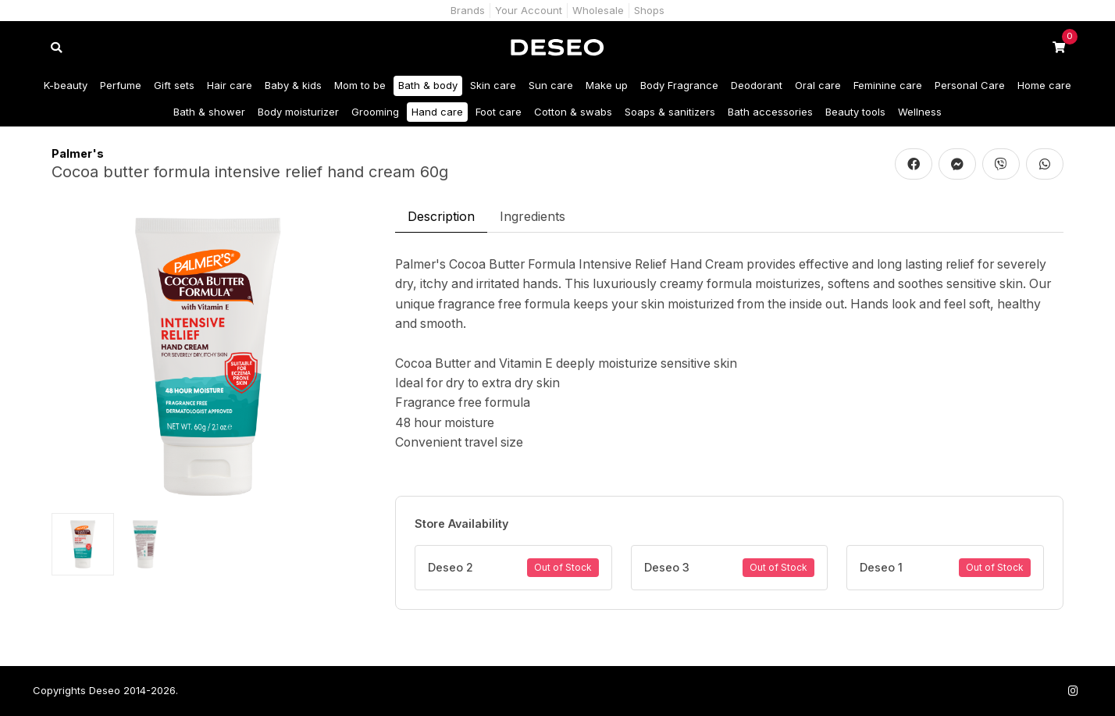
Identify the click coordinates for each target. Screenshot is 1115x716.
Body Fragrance (679, 85)
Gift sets (174, 85)
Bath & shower (209, 111)
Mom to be (360, 85)
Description (441, 216)
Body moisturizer (298, 111)
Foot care (499, 111)
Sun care (551, 85)
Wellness (920, 111)
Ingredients (532, 216)
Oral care (818, 85)
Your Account (528, 10)
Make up (607, 85)
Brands (468, 10)
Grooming (375, 111)
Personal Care (970, 85)
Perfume (120, 85)
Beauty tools (855, 111)
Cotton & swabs (573, 111)
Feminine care (887, 85)
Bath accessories (770, 111)
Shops (649, 10)
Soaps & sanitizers (670, 111)
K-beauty (65, 85)
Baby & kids (293, 85)
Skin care (493, 85)
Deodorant (756, 85)
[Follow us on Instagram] (1072, 690)
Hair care (229, 85)
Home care (1044, 85)
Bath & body (428, 85)
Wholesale (598, 10)
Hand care (437, 111)
